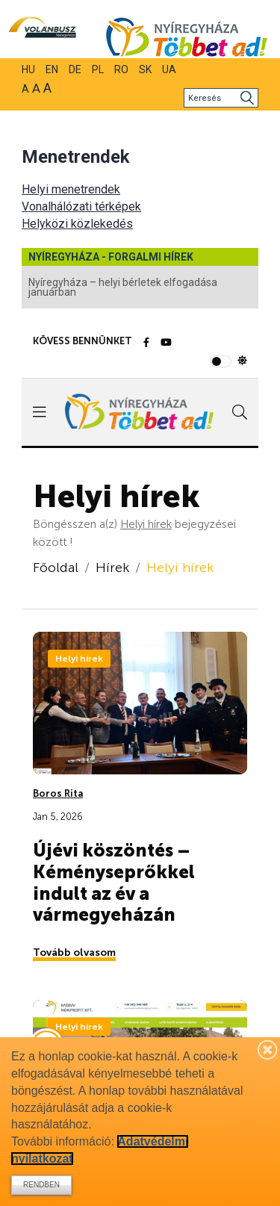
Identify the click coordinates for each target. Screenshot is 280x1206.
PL (98, 69)
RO (121, 69)
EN (52, 69)
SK (145, 69)
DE (75, 69)
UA (169, 69)
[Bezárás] (268, 1049)
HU (28, 69)
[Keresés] (221, 98)
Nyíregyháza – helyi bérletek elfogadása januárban (122, 287)
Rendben (41, 1185)
